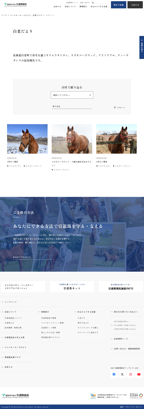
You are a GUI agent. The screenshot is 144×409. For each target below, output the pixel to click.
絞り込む (57, 106)
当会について (70, 6)
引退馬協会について (13, 318)
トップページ (11, 302)
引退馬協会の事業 (48, 318)
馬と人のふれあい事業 (50, 332)
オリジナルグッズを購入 (88, 327)
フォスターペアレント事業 (52, 323)
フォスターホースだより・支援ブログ (26, 15)
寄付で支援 (119, 4)
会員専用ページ (72, 2)
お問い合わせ (85, 2)
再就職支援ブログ (13, 356)
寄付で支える (83, 323)
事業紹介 (83, 6)
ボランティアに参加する (88, 332)
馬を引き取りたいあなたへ (126, 311)
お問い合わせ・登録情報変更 (127, 348)
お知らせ (57, 6)
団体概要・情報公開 (13, 327)
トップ (4, 15)
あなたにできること (22, 257)
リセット (121, 107)
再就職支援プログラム (50, 337)
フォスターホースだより (16, 347)
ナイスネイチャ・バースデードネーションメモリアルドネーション (125, 325)
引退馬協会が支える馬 (15, 337)
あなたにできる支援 (99, 6)
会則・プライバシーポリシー (131, 406)
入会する (135, 4)
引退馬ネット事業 (48, 327)
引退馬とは (9, 323)
